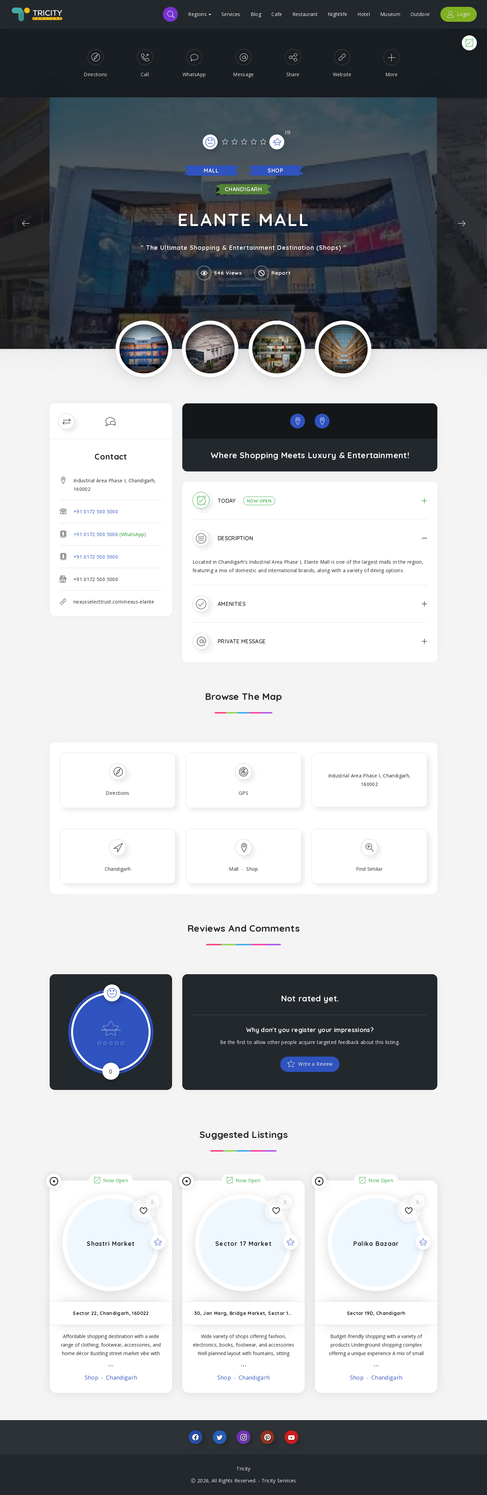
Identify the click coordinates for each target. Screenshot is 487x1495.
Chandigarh (243, 189)
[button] (309, 505)
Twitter (219, 1437)
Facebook (195, 1437)
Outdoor (420, 14)
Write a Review (315, 1064)
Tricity (243, 1468)
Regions (199, 14)
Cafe (276, 14)
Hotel (363, 14)
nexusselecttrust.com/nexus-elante (113, 601)
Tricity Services (279, 1480)
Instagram (243, 1437)
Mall (211, 170)
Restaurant (305, 14)
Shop (276, 170)
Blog (256, 14)
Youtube (291, 1437)
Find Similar (369, 869)
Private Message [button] (242, 641)
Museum (390, 14)
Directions (118, 793)
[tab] (309, 505)
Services (230, 14)
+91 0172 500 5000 (95, 511)
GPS (243, 793)
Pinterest (267, 1437)
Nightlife (337, 14)
